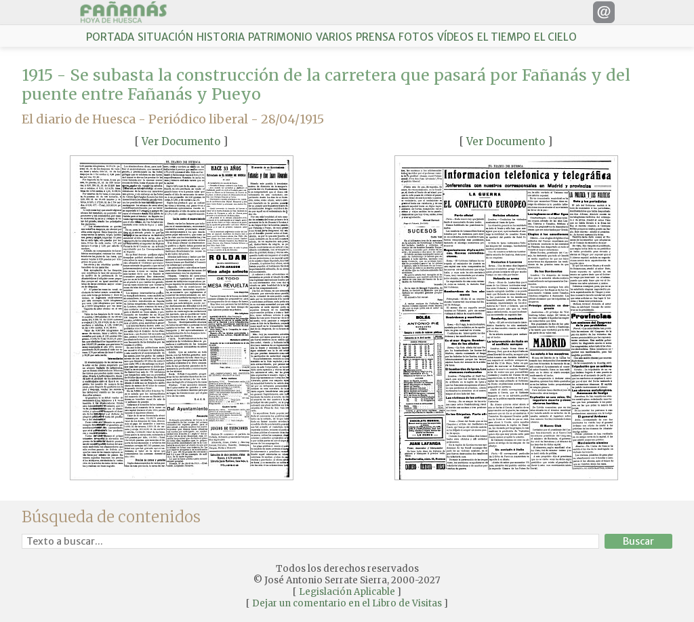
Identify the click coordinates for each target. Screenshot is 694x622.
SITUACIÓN (165, 37)
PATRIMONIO (280, 37)
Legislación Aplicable (347, 592)
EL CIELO (555, 37)
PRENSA (375, 37)
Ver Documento (181, 141)
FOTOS (416, 37)
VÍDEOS (455, 37)
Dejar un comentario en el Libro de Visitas (347, 603)
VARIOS (334, 37)
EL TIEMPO (504, 37)
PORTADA (110, 37)
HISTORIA (221, 37)
